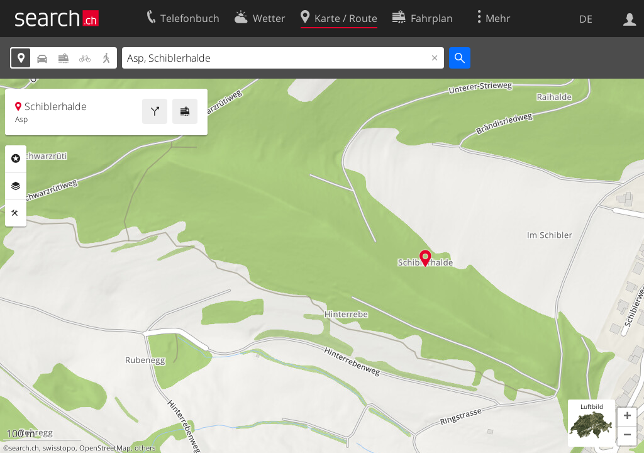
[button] (627, 417)
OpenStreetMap (105, 448)
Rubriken (15, 158)
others (145, 448)
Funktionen (15, 213)
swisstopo (59, 448)
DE (585, 19)
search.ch (24, 448)
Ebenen (15, 186)
